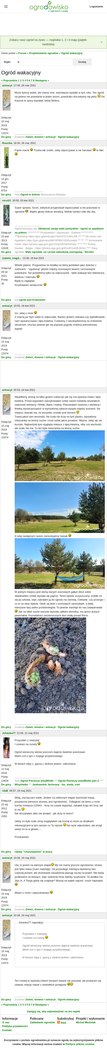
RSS (61, 1022)
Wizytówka (22, 784)
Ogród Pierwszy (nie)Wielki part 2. (79, 780)
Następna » (42, 80)
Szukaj (82, 61)
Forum (22, 53)
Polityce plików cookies (80, 1044)
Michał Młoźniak (85, 1022)
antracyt (7, 85)
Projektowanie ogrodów (43, 53)
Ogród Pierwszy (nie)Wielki (37, 780)
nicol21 (6, 200)
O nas (5, 1022)
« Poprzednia (9, 80)
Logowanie (96, 6)
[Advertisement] (53, 25)
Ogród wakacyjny (72, 53)
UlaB (5, 790)
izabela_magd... (11, 258)
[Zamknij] (101, 42)
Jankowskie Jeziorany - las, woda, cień (56, 784)
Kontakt (7, 1030)
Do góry (6, 136)
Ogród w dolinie (30, 194)
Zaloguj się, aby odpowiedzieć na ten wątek (53, 1011)
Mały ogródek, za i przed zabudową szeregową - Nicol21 (59, 251)
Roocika (7, 143)
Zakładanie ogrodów (42, 1022)
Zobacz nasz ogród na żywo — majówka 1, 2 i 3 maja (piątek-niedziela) (48, 42)
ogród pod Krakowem (32, 299)
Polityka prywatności (15, 1026)
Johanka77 (8, 733)
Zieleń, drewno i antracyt (40, 136)
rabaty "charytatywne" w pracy (33, 851)
